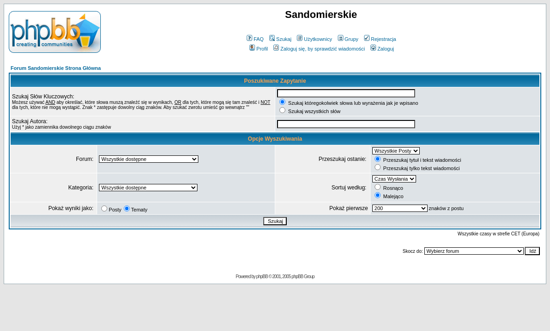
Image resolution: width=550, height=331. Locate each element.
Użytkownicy (314, 39)
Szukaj (280, 39)
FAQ (255, 39)
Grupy (348, 39)
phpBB (262, 276)
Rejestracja (380, 39)
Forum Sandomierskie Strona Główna (56, 68)
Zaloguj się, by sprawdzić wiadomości (319, 48)
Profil (258, 48)
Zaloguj (382, 48)
